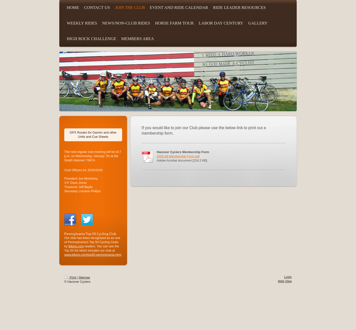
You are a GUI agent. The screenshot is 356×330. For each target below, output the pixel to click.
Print (70, 277)
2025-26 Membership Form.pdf (178, 156)
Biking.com (76, 246)
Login (288, 277)
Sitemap (84, 277)
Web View (285, 281)
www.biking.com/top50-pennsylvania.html (92, 255)
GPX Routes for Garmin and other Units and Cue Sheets (93, 135)
